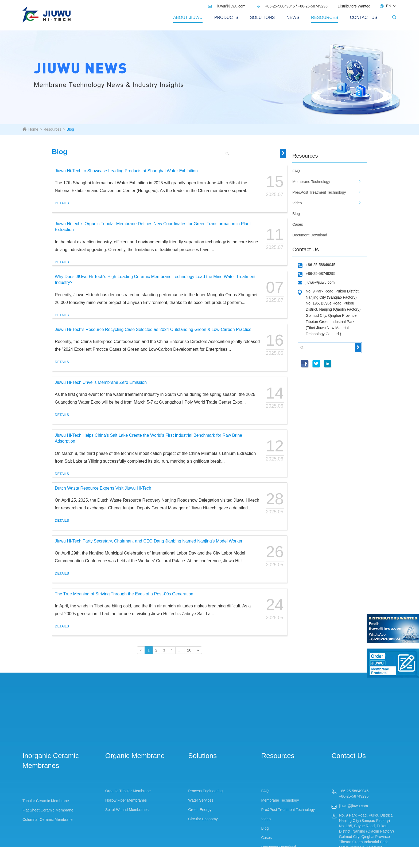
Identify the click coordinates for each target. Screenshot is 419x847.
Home (33, 129)
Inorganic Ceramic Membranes (50, 761)
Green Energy (199, 809)
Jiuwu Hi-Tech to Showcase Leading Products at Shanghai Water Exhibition (126, 171)
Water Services (200, 800)
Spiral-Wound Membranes (127, 809)
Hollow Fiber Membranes (126, 800)
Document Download (309, 235)
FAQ (296, 171)
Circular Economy (203, 819)
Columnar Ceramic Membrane (47, 819)
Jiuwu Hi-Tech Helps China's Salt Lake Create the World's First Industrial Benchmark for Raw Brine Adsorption (148, 438)
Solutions (262, 17)
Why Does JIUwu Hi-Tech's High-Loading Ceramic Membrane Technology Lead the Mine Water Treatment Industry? (155, 279)
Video (297, 203)
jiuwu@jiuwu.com (226, 6)
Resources (324, 17)
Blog (70, 129)
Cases (297, 224)
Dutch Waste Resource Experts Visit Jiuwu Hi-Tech (103, 488)
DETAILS (62, 203)
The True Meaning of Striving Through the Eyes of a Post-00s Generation (124, 594)
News (292, 17)
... (179, 650)
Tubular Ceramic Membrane (45, 801)
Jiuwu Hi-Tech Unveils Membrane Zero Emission (101, 382)
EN (388, 6)
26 (189, 650)
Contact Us (363, 17)
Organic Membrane (135, 756)
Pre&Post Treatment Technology (319, 192)
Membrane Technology (311, 181)
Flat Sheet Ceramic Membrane (47, 810)
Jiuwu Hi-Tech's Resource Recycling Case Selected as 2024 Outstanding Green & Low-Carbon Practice (153, 329)
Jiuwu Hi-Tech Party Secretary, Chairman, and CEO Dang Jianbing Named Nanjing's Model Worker (148, 541)
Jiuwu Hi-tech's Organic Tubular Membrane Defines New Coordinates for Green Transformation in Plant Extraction (153, 226)
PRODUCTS (226, 17)
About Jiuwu (188, 17)
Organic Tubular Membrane (128, 791)
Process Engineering (205, 791)
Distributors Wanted (354, 6)
